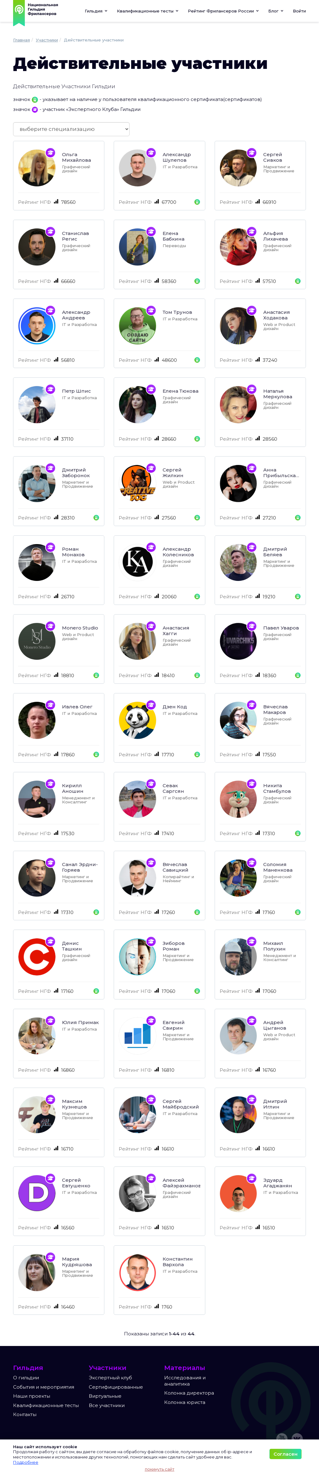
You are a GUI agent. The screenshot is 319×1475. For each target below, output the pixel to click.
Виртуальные (105, 1396)
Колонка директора (189, 1393)
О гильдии (26, 1378)
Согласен (286, 1454)
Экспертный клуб (110, 1378)
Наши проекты (31, 1396)
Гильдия (96, 10)
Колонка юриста (184, 1402)
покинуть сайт (159, 1469)
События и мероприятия (43, 1387)
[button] (147, 11)
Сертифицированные (116, 1387)
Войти (299, 10)
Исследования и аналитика (185, 1381)
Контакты (24, 1414)
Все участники (107, 1405)
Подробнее (25, 1462)
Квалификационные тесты (46, 1405)
